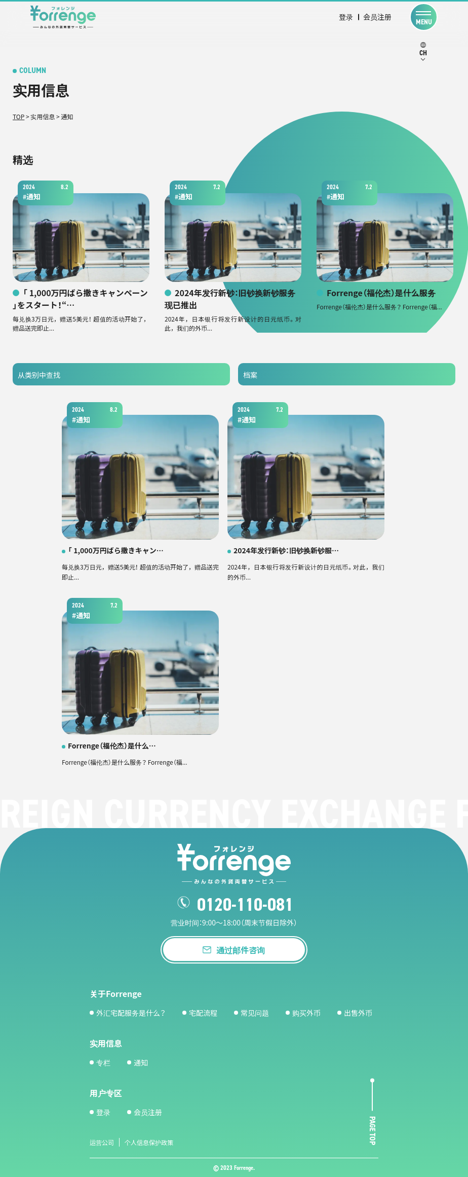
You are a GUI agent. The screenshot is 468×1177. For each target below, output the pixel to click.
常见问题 (255, 1012)
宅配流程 (203, 1012)
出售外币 (358, 1012)
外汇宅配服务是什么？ (131, 1012)
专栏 (103, 1062)
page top (372, 1130)
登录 (346, 17)
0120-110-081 (245, 905)
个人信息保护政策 (149, 1141)
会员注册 (377, 17)
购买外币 (306, 1012)
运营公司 (102, 1141)
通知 (141, 1062)
